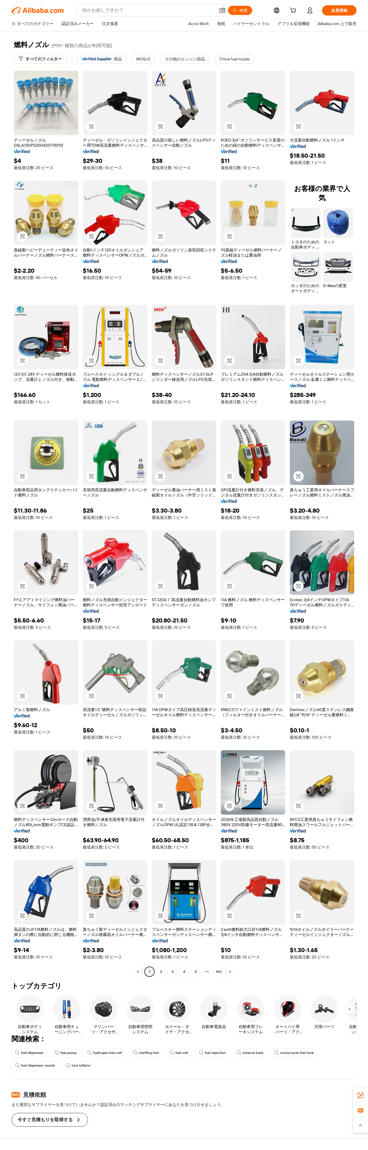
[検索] (240, 10)
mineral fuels (250, 1052)
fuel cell (179, 1052)
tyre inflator (78, 1065)
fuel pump (65, 1052)
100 (219, 972)
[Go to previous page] (138, 971)
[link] (360, 1095)
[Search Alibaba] (148, 10)
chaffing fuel (146, 1052)
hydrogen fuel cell (104, 1052)
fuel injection (212, 1052)
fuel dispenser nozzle (35, 1065)
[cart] (294, 11)
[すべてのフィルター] (40, 59)
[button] (222, 10)
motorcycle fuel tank (294, 1052)
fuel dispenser (29, 1052)
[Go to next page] (230, 971)
